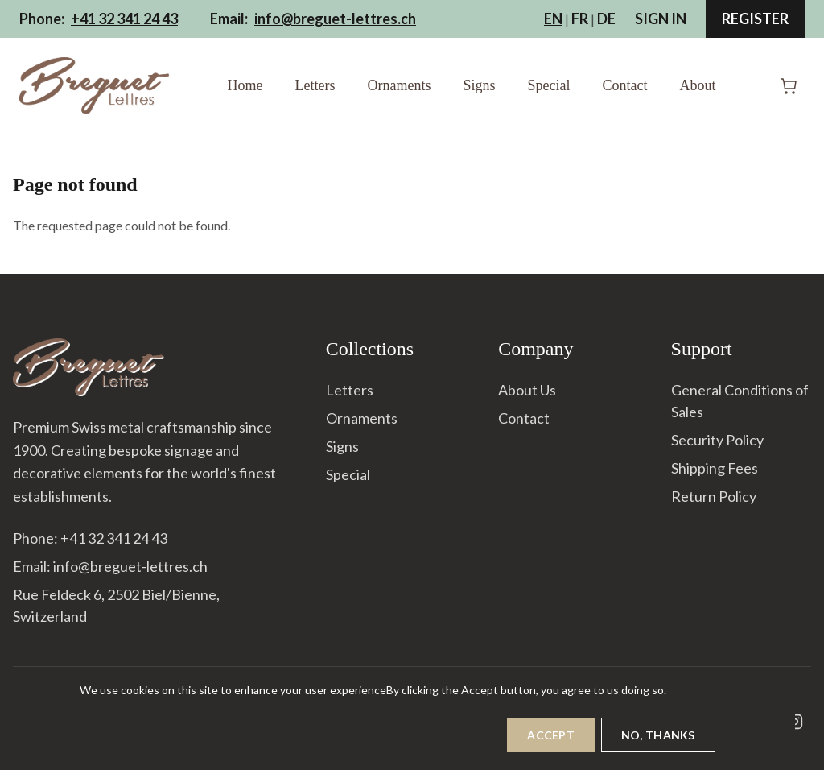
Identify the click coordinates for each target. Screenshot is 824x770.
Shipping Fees (714, 468)
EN (553, 18)
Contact (624, 85)
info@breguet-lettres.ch (335, 18)
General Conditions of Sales (740, 400)
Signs (479, 85)
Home (245, 85)
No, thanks (658, 741)
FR (579, 18)
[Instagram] (795, 722)
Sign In (660, 18)
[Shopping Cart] (788, 86)
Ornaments (399, 85)
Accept (551, 741)
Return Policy (713, 496)
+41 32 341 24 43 (124, 18)
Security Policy (717, 440)
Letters (315, 85)
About (697, 85)
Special (549, 85)
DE (606, 18)
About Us (527, 390)
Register (755, 18)
